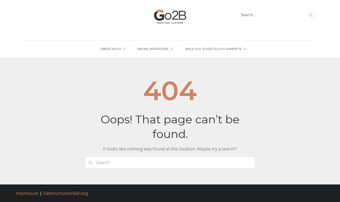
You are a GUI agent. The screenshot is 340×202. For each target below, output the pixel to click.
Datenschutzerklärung (65, 193)
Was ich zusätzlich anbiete (215, 49)
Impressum (27, 193)
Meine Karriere (155, 49)
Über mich (113, 49)
